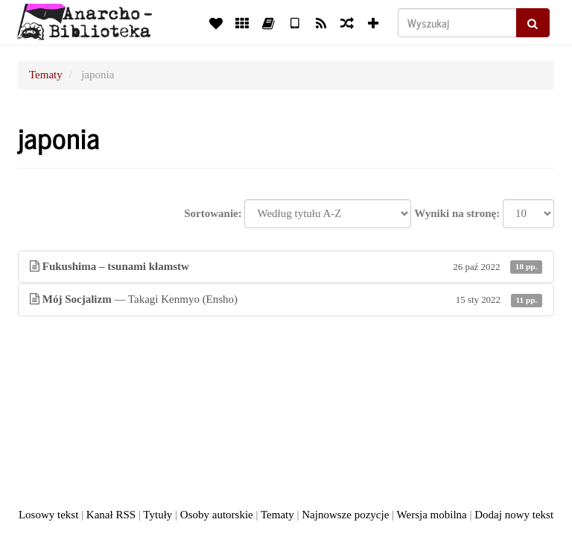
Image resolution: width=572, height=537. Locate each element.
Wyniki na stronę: (457, 213)
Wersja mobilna (432, 515)
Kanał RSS (111, 515)
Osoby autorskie (216, 515)
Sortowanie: (213, 213)
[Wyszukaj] (457, 22)
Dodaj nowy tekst (513, 515)
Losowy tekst (48, 515)
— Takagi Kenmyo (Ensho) (286, 299)
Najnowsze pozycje (345, 515)
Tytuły (157, 515)
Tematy (46, 75)
